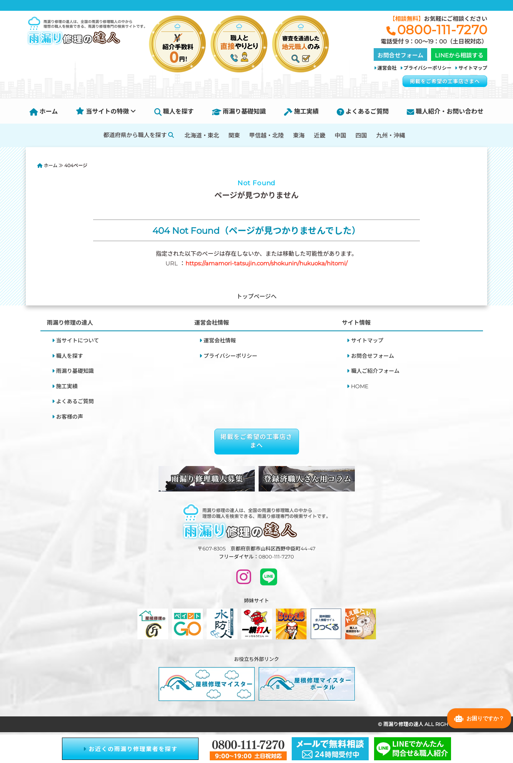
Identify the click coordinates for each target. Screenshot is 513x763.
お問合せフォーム (372, 355)
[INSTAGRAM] (243, 580)
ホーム (44, 111)
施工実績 (301, 111)
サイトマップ (472, 68)
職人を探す (174, 111)
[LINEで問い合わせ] (268, 580)
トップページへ (256, 296)
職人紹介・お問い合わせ (445, 111)
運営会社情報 (220, 340)
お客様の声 (69, 416)
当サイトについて (77, 340)
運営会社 (387, 68)
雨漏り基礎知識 (239, 111)
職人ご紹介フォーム (375, 370)
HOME (359, 386)
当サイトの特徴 (106, 111)
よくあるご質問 (363, 111)
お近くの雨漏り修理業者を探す (130, 749)
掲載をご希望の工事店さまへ (445, 81)
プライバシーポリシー (428, 68)
